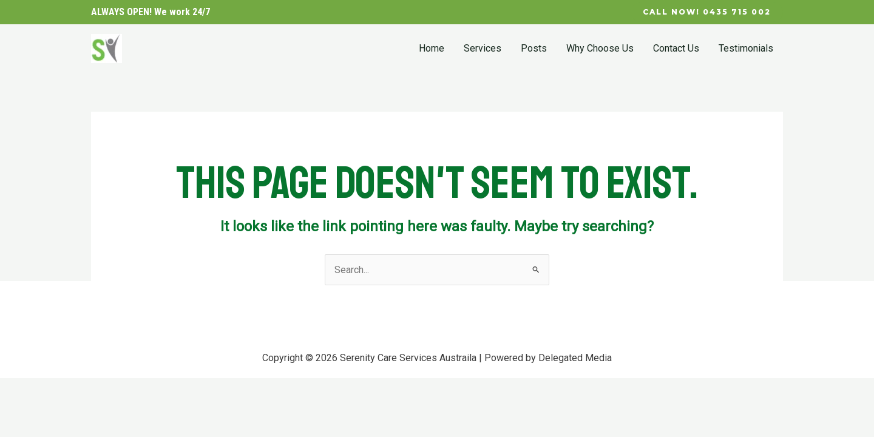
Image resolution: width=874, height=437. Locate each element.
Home (431, 48)
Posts (534, 48)
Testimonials (746, 48)
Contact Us (676, 48)
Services (482, 48)
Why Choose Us (600, 48)
